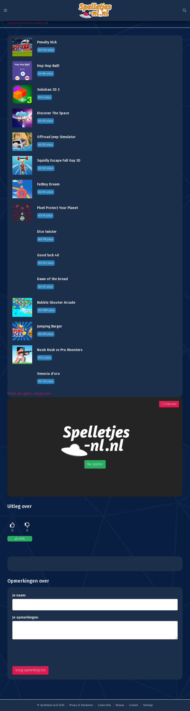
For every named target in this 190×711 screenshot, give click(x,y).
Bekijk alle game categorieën (28, 393)
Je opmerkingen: (25, 617)
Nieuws (120, 705)
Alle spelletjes (35, 23)
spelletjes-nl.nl (16, 23)
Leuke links (104, 705)
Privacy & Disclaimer (81, 705)
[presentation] (50, 652)
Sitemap (148, 705)
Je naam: (19, 595)
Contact (133, 705)
